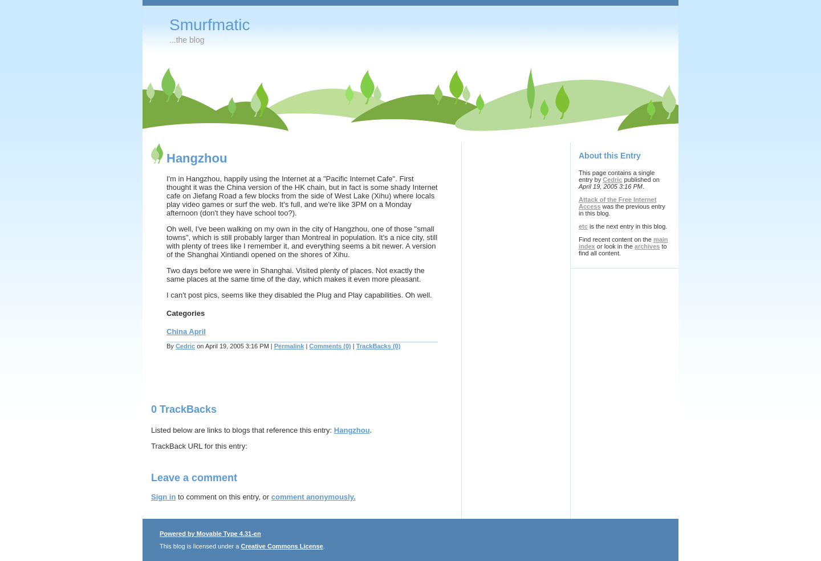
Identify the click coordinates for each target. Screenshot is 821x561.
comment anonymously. (313, 497)
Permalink (289, 346)
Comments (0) (330, 346)
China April (186, 331)
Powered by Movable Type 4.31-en (210, 533)
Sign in (163, 497)
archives (647, 246)
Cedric (185, 346)
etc (583, 226)
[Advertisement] (284, 384)
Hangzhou (352, 430)
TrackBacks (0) (378, 346)
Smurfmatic (209, 25)
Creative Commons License (282, 546)
